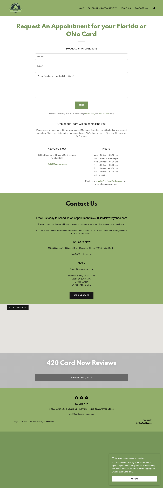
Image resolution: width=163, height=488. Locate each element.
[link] (15, 8)
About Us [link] (126, 8)
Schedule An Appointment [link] (102, 8)
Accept (134, 479)
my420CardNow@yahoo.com (109, 181)
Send (81, 105)
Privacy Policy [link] (90, 114)
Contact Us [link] (141, 8)
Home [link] (81, 8)
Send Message (82, 295)
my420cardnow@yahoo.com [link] (81, 414)
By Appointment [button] (83, 269)
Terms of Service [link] (104, 114)
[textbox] (81, 56)
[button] (154, 7)
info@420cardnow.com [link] (56, 164)
